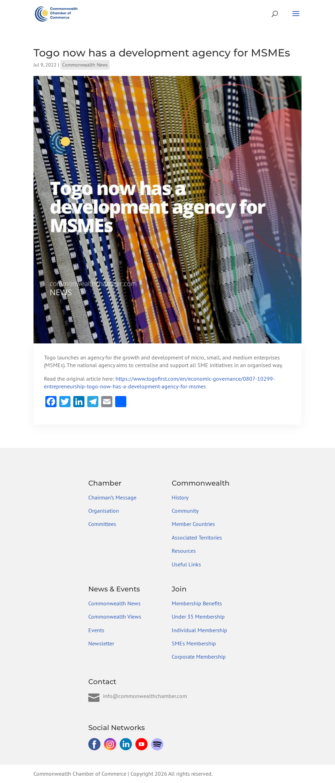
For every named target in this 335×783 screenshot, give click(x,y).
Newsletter (101, 643)
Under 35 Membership (198, 616)
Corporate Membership (199, 656)
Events (96, 630)
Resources (184, 550)
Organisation (103, 510)
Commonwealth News (85, 65)
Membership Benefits (197, 603)
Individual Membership (199, 630)
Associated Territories (197, 537)
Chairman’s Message (112, 497)
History (180, 497)
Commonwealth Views (114, 616)
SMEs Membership (194, 643)
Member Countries (193, 523)
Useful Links (186, 564)
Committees (102, 523)
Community (185, 510)
